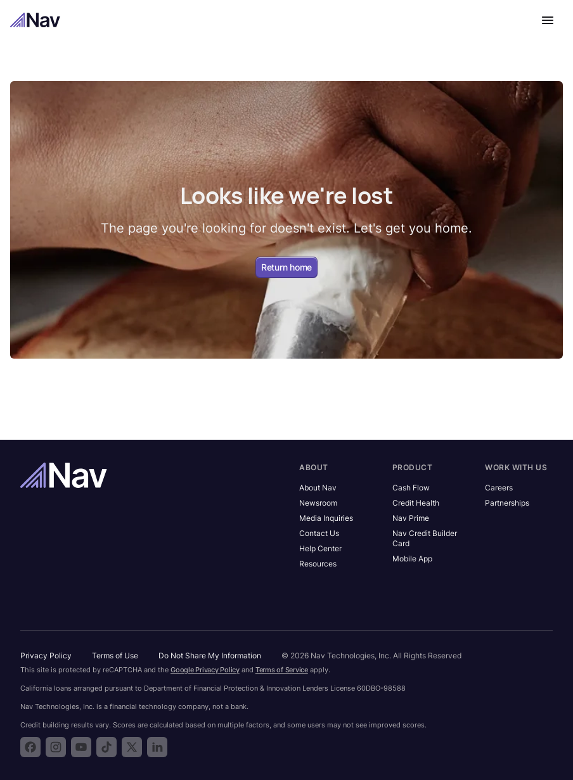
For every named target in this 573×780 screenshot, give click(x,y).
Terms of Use (115, 655)
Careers (499, 487)
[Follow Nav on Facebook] (30, 747)
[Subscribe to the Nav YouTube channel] (81, 747)
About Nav (318, 487)
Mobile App (412, 558)
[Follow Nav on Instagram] (56, 747)
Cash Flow (411, 487)
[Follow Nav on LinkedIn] (157, 747)
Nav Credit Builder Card (424, 538)
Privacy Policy (46, 655)
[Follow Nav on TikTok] (106, 747)
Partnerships (507, 503)
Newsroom (318, 503)
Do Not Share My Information (209, 655)
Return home (286, 267)
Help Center (320, 548)
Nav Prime (410, 518)
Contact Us (319, 533)
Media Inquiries (326, 518)
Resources (318, 563)
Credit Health (415, 503)
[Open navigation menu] (547, 20)
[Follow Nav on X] (132, 747)
